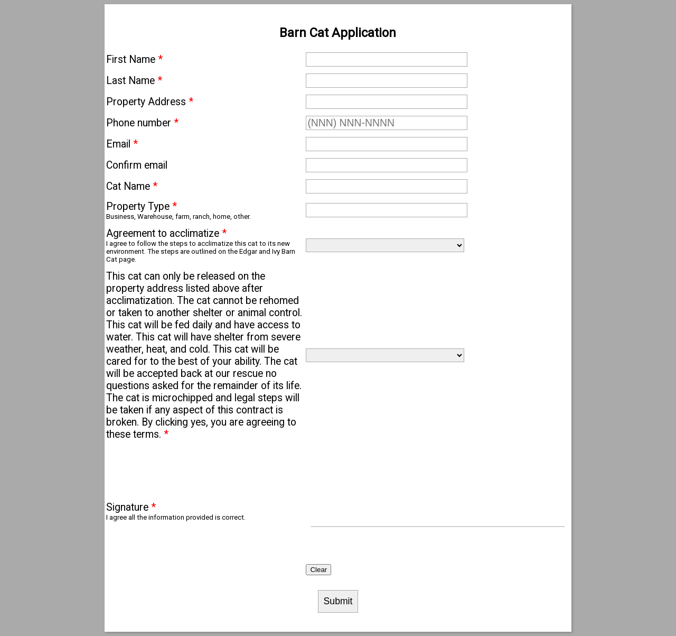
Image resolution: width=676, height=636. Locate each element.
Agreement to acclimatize (166, 233)
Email (122, 144)
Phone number (142, 123)
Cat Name (131, 186)
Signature (131, 507)
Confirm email (136, 165)
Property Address (149, 102)
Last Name (134, 81)
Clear (318, 570)
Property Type (141, 206)
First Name (134, 59)
